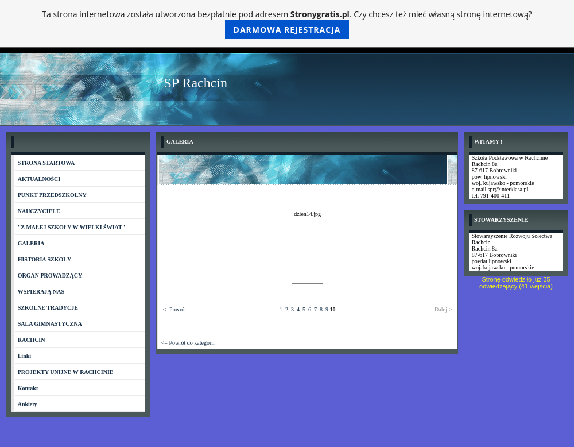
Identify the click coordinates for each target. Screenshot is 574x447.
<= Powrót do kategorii (188, 343)
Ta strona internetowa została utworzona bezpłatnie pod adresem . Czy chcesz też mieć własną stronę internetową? (287, 24)
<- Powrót (174, 309)
